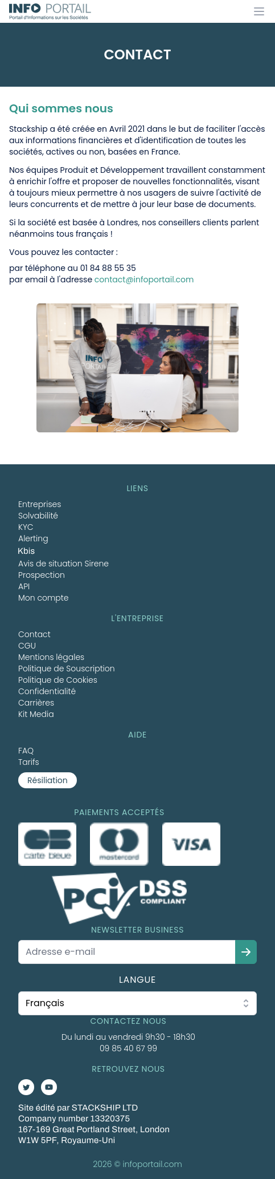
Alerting (33, 538)
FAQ (26, 750)
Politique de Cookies (57, 680)
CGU (27, 645)
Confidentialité (47, 691)
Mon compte (43, 597)
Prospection (41, 575)
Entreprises (39, 504)
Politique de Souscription (66, 668)
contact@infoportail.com (144, 279)
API (24, 586)
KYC (26, 527)
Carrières (36, 702)
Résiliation (47, 780)
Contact (34, 634)
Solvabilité (38, 515)
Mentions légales (51, 657)
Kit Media (36, 714)
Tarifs (28, 762)
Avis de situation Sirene (63, 563)
